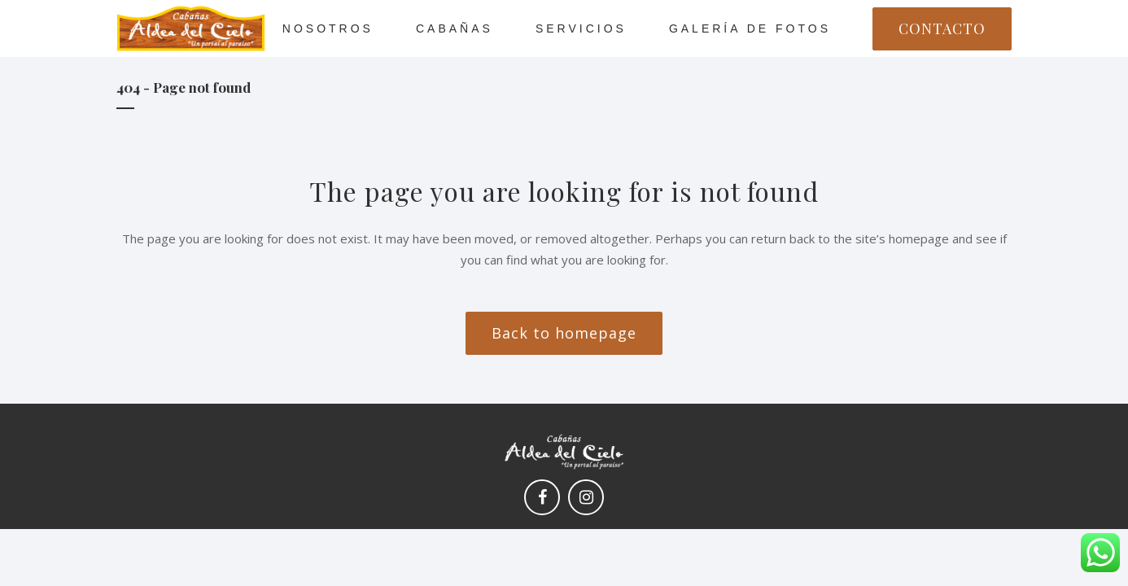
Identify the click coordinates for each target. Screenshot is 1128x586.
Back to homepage (564, 333)
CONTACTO (942, 28)
